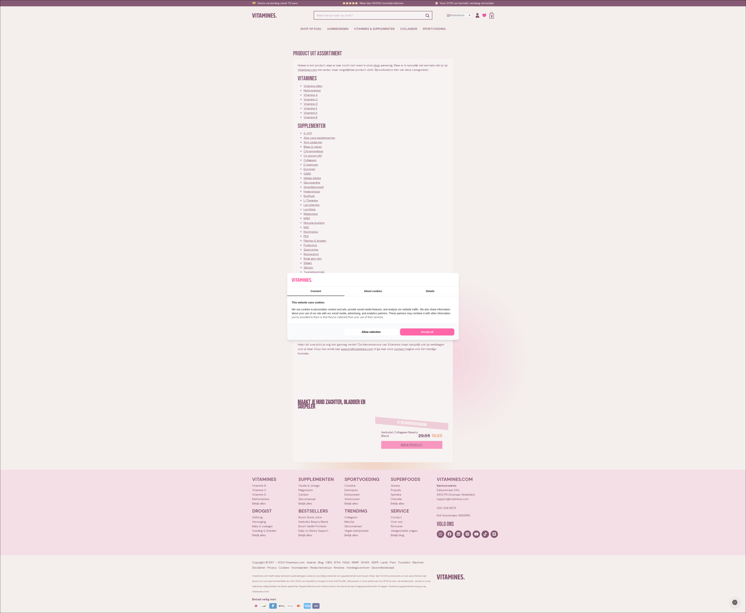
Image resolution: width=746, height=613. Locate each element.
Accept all (427, 331)
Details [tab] (430, 291)
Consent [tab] (316, 291)
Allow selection (371, 331)
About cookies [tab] (373, 291)
